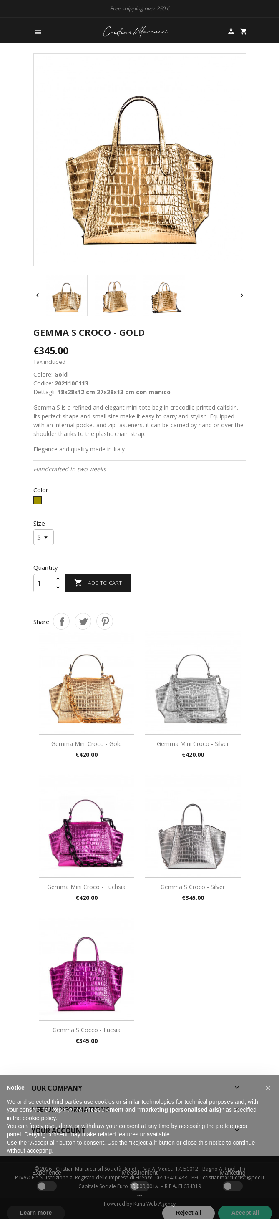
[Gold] (38, 502)
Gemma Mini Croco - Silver (193, 744)
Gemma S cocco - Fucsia (87, 1030)
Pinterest (105, 621)
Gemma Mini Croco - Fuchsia (86, 887)
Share (61, 621)
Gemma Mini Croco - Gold (86, 744)
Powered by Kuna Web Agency (140, 1203)
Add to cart (98, 583)
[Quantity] (43, 583)
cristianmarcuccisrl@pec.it (233, 1177)
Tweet (83, 621)
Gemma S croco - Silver (193, 887)
